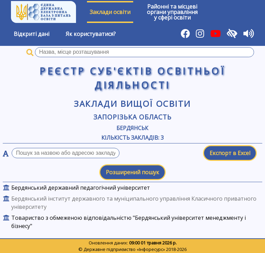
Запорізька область (132, 117)
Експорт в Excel (230, 153)
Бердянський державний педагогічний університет (80, 187)
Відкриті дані (31, 34)
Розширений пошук (132, 172)
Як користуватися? (91, 34)
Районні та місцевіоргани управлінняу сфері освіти (172, 12)
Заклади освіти (110, 12)
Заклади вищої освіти (132, 103)
